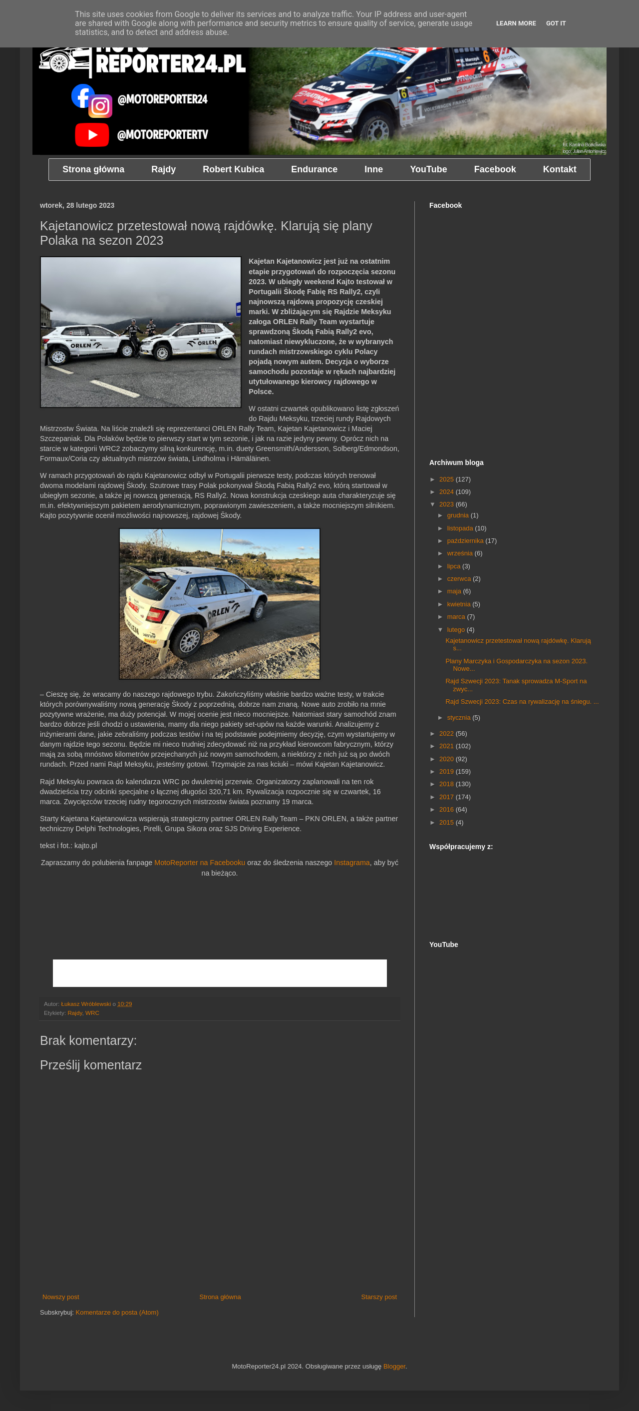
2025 (447, 479)
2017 (447, 797)
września (461, 553)
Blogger (394, 1366)
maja (455, 591)
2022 (447, 733)
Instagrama (352, 863)
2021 (447, 746)
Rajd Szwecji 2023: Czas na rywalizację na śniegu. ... (522, 701)
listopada (461, 528)
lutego (457, 629)
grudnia (459, 515)
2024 (447, 491)
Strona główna (220, 1297)
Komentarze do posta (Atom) (117, 1312)
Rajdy (74, 1012)
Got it (556, 23)
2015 (447, 822)
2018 (447, 784)
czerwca (460, 578)
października (466, 540)
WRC (92, 1012)
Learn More (516, 23)
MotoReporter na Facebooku (199, 863)
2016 (447, 809)
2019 (447, 771)
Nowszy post (60, 1297)
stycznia (460, 717)
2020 (447, 759)
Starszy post (379, 1297)
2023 (447, 504)
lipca (454, 566)
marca (457, 616)
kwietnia (460, 604)
